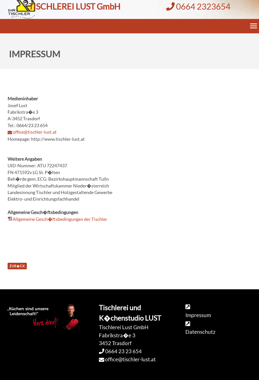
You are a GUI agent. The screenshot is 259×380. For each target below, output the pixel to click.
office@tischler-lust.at (35, 132)
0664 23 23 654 (123, 351)
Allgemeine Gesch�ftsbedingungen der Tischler (60, 219)
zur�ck (17, 266)
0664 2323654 (198, 6)
